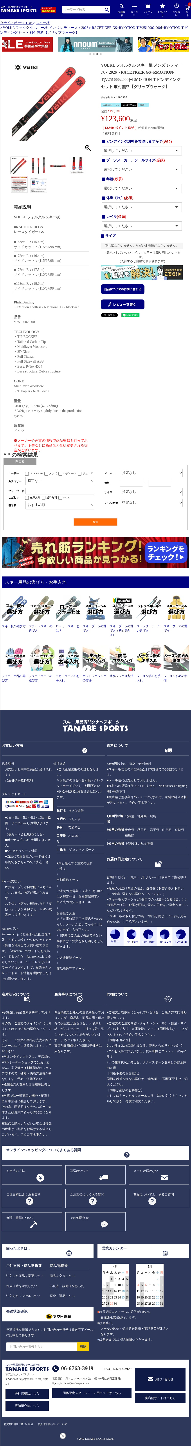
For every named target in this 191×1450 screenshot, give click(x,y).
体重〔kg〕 (119, 198)
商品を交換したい (62, 1276)
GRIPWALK (129, 104)
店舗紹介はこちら (27, 1405)
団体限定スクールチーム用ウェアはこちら (92, 1393)
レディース (69, 473)
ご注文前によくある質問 (23, 1194)
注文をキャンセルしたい (23, 1296)
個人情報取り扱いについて (52, 1424)
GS (117, 104)
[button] (4, 45)
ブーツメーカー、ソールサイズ (135, 160)
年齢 (114, 179)
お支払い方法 (15, 1171)
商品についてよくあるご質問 (153, 1194)
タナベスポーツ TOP (16, 23)
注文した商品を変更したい (24, 1276)
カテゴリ (134, 11)
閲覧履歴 (176, 10)
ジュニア (88, 473)
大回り (143, 104)
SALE (66, 497)
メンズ (53, 473)
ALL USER (37, 473)
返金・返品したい (62, 1296)
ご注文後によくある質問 (87, 1194)
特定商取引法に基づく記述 (18, 1424)
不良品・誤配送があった (67, 1286)
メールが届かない (146, 1171)
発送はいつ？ (79, 1171)
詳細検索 (121, 10)
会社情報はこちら (27, 1393)
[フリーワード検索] (59, 491)
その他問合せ (79, 1218)
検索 (107, 9)
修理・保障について (20, 1218)
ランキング (148, 9)
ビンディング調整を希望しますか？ (139, 141)
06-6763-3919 (77, 1368)
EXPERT (107, 104)
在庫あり (35, 497)
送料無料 (52, 497)
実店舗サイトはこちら (160, 1398)
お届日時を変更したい (21, 1286)
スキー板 (43, 23)
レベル (116, 217)
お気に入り (163, 10)
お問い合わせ (164, 1379)
